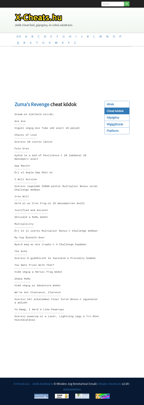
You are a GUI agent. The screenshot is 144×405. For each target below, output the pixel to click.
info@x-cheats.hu (109, 384)
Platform (113, 131)
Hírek (110, 104)
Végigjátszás (115, 124)
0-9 (19, 36)
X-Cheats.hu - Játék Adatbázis (33, 384)
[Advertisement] (72, 72)
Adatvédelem (72, 389)
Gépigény (113, 117)
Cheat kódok (115, 111)
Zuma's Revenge (32, 104)
